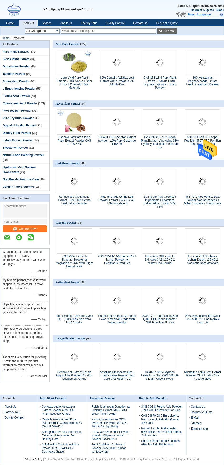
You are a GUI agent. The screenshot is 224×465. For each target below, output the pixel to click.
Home (10, 23)
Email (220, 10)
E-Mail (195, 417)
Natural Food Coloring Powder (23, 155)
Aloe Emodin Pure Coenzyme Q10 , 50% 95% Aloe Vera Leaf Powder (74, 319)
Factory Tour (89, 23)
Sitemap (196, 423)
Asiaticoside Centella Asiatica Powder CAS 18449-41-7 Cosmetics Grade (60, 448)
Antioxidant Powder (16, 81)
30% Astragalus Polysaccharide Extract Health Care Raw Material (202, 81)
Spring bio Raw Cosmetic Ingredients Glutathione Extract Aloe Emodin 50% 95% (160, 201)
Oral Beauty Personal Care (21, 179)
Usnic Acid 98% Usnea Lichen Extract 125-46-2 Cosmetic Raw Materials (202, 260)
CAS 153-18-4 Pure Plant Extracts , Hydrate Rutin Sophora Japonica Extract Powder (159, 82)
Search (169, 31)
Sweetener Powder (15, 147)
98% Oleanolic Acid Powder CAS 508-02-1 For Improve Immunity (202, 319)
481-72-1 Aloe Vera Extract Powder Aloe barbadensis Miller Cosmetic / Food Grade (202, 200)
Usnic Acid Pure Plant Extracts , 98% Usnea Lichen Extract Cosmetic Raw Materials (74, 82)
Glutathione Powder (16, 66)
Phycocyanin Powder (17, 110)
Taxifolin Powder (14, 74)
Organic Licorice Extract (19, 125)
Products (28, 23)
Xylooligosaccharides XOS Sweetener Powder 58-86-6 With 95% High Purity (109, 423)
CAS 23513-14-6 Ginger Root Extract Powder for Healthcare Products (117, 260)
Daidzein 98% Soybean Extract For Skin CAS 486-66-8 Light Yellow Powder (160, 375)
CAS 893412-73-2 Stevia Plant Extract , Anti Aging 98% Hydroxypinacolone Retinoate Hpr (160, 142)
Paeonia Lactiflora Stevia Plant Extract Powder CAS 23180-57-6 (74, 141)
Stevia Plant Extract (16, 59)
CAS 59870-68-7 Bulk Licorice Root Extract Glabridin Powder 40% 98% (160, 419)
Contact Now (24, 229)
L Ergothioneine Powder (19, 88)
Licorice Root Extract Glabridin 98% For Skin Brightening (160, 442)
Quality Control (115, 23)
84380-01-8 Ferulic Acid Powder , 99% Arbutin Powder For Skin (161, 408)
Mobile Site (199, 428)
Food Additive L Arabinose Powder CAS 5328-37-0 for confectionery (109, 448)
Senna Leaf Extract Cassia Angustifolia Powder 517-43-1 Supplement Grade (74, 375)
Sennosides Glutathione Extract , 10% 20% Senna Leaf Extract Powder (74, 200)
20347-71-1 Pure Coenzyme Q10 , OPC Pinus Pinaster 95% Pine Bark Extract (160, 319)
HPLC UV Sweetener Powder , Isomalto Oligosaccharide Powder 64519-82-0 (111, 435)
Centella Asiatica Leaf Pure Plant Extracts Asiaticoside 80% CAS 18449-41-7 (62, 423)
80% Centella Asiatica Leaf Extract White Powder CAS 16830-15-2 (117, 81)
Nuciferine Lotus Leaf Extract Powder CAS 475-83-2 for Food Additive (202, 375)
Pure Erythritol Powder (18, 118)
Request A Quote (202, 10)
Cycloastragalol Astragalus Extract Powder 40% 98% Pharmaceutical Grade (58, 410)
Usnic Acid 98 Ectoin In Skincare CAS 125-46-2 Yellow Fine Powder (160, 260)
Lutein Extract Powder (18, 140)
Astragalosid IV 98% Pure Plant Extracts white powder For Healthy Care (61, 435)
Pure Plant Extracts (16, 51)
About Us (66, 23)
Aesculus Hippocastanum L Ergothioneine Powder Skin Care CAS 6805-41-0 (117, 375)
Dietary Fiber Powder (17, 133)
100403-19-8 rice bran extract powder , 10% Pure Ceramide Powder (117, 141)
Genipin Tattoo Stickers (19, 186)
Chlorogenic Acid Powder (20, 103)
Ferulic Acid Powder (16, 96)
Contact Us (140, 23)
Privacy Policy (33, 459)
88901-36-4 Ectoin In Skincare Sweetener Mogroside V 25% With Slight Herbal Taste (74, 261)
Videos (47, 23)
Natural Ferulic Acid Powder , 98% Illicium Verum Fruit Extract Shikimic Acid (161, 432)
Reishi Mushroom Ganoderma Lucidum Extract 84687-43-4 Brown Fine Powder (111, 410)
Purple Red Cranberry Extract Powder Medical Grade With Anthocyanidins (117, 319)
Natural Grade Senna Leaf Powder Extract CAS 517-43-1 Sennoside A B (117, 200)
